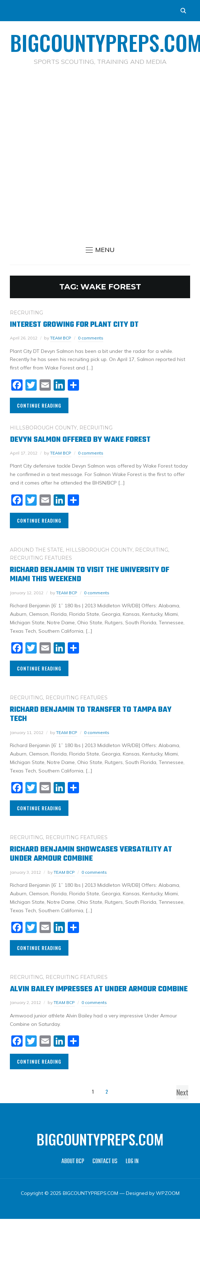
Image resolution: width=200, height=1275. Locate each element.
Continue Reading (39, 405)
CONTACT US (104, 1161)
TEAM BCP (60, 338)
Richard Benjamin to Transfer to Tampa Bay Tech (90, 714)
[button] (100, 250)
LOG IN (132, 1161)
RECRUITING (26, 312)
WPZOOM (168, 1193)
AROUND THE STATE (36, 550)
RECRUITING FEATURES (41, 558)
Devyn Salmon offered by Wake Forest (80, 440)
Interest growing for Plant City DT (74, 325)
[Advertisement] (96, 154)
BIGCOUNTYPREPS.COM (100, 1139)
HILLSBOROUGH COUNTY (43, 428)
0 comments (90, 338)
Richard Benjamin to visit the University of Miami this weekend (89, 574)
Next (182, 1092)
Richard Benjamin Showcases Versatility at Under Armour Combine (91, 854)
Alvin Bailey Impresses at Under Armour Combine (99, 989)
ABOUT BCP (72, 1161)
